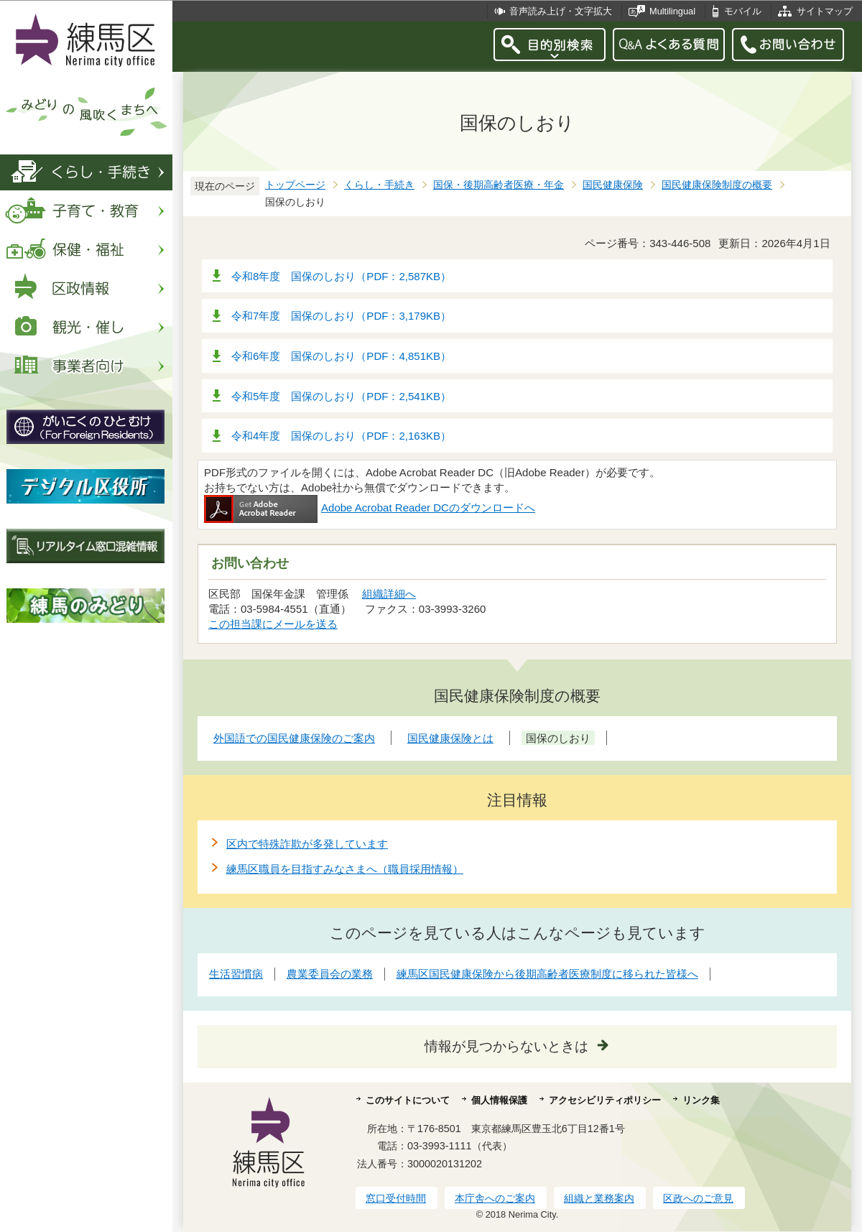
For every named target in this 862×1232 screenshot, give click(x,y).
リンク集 (701, 1100)
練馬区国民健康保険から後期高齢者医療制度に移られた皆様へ (547, 974)
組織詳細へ (389, 594)
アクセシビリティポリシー (605, 1100)
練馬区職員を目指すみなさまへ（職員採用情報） (344, 869)
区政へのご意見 (698, 1198)
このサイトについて (408, 1100)
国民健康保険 (613, 185)
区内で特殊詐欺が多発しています (307, 844)
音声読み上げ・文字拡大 (560, 11)
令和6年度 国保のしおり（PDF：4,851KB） (341, 356)
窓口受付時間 (396, 1198)
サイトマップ (825, 11)
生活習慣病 (236, 974)
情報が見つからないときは (506, 1046)
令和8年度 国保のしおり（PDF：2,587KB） (341, 276)
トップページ (295, 185)
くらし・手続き (379, 185)
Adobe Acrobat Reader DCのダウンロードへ (369, 507)
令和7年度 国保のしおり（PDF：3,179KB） (341, 316)
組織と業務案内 (599, 1198)
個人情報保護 (499, 1100)
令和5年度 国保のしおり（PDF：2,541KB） (341, 396)
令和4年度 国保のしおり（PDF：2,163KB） (341, 436)
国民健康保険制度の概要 (717, 185)
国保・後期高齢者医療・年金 (498, 185)
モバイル (742, 11)
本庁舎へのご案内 (495, 1198)
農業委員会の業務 (330, 974)
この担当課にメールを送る (273, 624)
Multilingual (672, 11)
